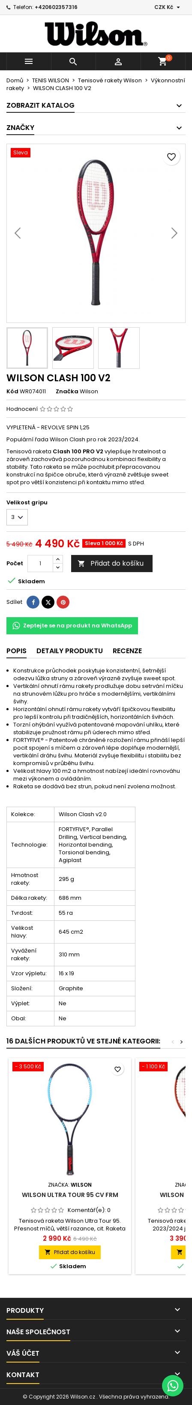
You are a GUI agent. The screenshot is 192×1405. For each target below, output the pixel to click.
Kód (12, 391)
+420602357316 (56, 7)
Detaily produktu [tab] (69, 651)
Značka (67, 391)
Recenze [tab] (127, 651)
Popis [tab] (16, 651)
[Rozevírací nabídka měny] (168, 7)
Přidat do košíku (111, 563)
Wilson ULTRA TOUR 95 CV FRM (70, 1195)
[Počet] (40, 563)
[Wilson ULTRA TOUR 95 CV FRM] (69, 1067)
